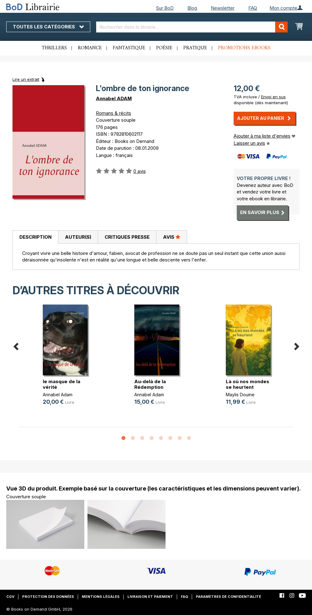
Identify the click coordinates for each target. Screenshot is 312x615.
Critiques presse (127, 237)
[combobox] (192, 27)
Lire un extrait (25, 79)
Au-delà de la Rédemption (150, 384)
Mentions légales (101, 596)
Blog (192, 8)
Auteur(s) (78, 237)
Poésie (164, 48)
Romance (90, 48)
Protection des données (48, 596)
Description (35, 237)
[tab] (35, 237)
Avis (171, 236)
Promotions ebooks (244, 48)
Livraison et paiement (150, 596)
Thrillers (54, 48)
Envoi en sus (273, 96)
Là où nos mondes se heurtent (247, 384)
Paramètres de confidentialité (228, 596)
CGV (10, 596)
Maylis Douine (240, 394)
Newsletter (223, 8)
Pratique (195, 48)
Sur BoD (165, 8)
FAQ (252, 8)
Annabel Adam (57, 394)
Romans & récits (113, 113)
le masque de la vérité (61, 384)
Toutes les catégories (48, 27)
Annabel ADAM (114, 98)
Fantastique (129, 48)
